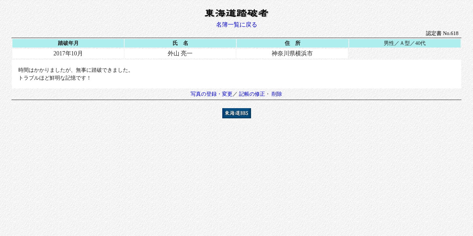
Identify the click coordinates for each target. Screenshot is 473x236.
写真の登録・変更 (211, 94)
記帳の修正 (252, 94)
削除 (277, 94)
